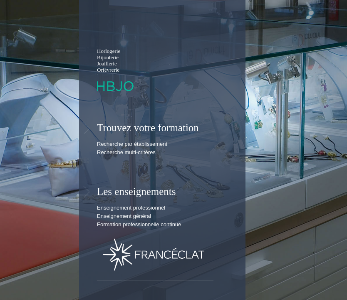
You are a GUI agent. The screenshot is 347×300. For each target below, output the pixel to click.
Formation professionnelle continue (139, 224)
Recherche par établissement (132, 144)
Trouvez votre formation (148, 127)
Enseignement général (124, 216)
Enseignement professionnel (131, 208)
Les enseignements (136, 191)
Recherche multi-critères (126, 152)
